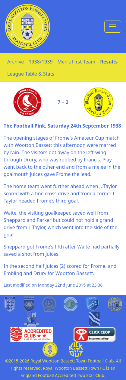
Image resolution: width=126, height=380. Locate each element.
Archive (15, 61)
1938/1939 (40, 61)
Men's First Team (77, 61)
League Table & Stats (30, 73)
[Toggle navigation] (112, 27)
